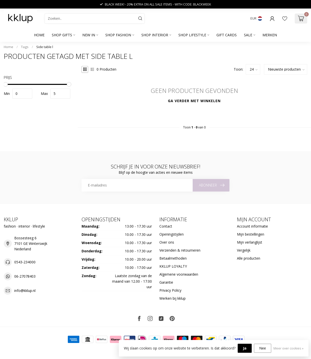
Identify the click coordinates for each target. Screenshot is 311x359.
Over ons (166, 242)
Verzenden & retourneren (179, 250)
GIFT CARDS (226, 35)
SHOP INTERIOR (154, 35)
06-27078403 (25, 276)
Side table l (44, 47)
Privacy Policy (170, 290)
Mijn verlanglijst (249, 242)
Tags (25, 47)
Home (39, 35)
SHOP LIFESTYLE (192, 35)
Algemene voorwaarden (178, 274)
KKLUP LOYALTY (173, 266)
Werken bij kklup (172, 298)
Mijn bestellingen (250, 234)
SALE (248, 35)
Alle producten (248, 258)
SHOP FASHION (118, 35)
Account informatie (252, 226)
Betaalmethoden (173, 258)
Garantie (166, 282)
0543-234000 (25, 262)
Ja (244, 348)
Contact (165, 226)
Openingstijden (171, 234)
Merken (269, 35)
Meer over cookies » (288, 348)
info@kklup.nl (25, 290)
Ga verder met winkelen (194, 100)
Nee (262, 348)
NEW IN (88, 35)
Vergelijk (243, 250)
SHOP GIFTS (62, 35)
